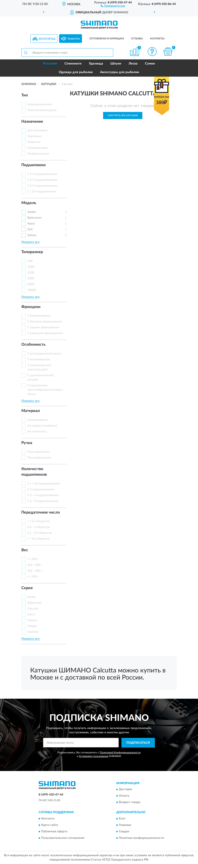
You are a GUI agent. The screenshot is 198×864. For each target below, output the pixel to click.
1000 (30, 266)
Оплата (124, 795)
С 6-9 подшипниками (42, 185)
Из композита (37, 431)
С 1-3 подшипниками (42, 174)
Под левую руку (38, 451)
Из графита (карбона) (42, 425)
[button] (113, 5)
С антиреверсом (38, 359)
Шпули (115, 63)
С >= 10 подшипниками (43, 483)
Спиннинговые (37, 147)
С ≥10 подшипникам (41, 191)
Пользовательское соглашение (62, 837)
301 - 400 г (34, 570)
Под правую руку (39, 457)
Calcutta (32, 608)
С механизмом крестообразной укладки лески (45, 390)
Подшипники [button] (33, 165)
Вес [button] (24, 550)
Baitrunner (34, 217)
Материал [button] (30, 411)
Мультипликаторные (42, 110)
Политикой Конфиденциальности (120, 752)
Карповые (34, 136)
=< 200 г (33, 576)
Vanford (32, 631)
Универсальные (38, 153)
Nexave (32, 620)
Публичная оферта (54, 831)
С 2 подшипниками (40, 489)
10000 (31, 290)
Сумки (150, 63)
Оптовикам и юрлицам (106, 38)
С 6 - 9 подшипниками (42, 501)
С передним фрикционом (45, 333)
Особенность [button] (33, 345)
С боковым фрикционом (44, 321)
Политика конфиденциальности (141, 837)
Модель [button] (28, 203)
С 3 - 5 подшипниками (42, 495)
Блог (122, 818)
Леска (133, 63)
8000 (30, 284)
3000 (30, 278)
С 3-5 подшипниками (42, 179)
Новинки (125, 825)
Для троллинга (37, 130)
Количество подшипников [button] (34, 472)
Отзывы (137, 38)
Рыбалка (74, 38)
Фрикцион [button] (30, 307)
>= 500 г (33, 559)
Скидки (124, 831)
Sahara (31, 235)
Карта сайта (49, 825)
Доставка (125, 789)
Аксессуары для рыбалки (119, 72)
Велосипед (47, 38)
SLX (30, 229)
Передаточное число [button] (40, 512)
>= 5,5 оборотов (38, 521)
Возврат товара (129, 802)
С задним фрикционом (43, 327)
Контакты (157, 38)
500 (30, 261)
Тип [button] (24, 95)
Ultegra (32, 626)
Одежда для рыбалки (76, 72)
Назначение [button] (32, 122)
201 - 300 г (34, 565)
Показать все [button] (30, 242)
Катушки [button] (50, 63)
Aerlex (31, 212)
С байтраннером (38, 315)
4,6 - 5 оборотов (38, 527)
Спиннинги (73, 63)
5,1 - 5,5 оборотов (39, 532)
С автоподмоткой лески (44, 353)
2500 (30, 272)
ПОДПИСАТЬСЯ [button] (138, 742)
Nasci (31, 223)
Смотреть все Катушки (123, 115)
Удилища (96, 63)
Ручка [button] (26, 443)
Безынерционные (39, 104)
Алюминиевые (37, 419)
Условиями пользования (93, 756)
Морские (33, 142)
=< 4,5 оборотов (38, 538)
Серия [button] (27, 588)
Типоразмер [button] (32, 252)
